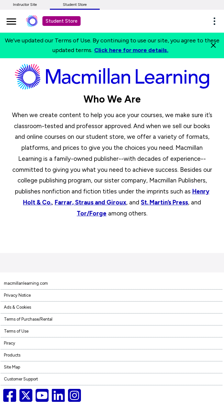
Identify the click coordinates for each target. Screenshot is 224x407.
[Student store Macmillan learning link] (36, 21)
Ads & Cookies (17, 307)
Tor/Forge (91, 213)
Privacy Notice (17, 295)
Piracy (9, 343)
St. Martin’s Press (164, 202)
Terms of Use (16, 331)
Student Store (75, 4)
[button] (216, 21)
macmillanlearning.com (26, 283)
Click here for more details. (131, 50)
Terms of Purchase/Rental (28, 319)
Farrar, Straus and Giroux (90, 202)
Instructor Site (25, 4)
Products (12, 355)
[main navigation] (11, 20)
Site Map (12, 367)
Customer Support (21, 379)
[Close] (213, 45)
